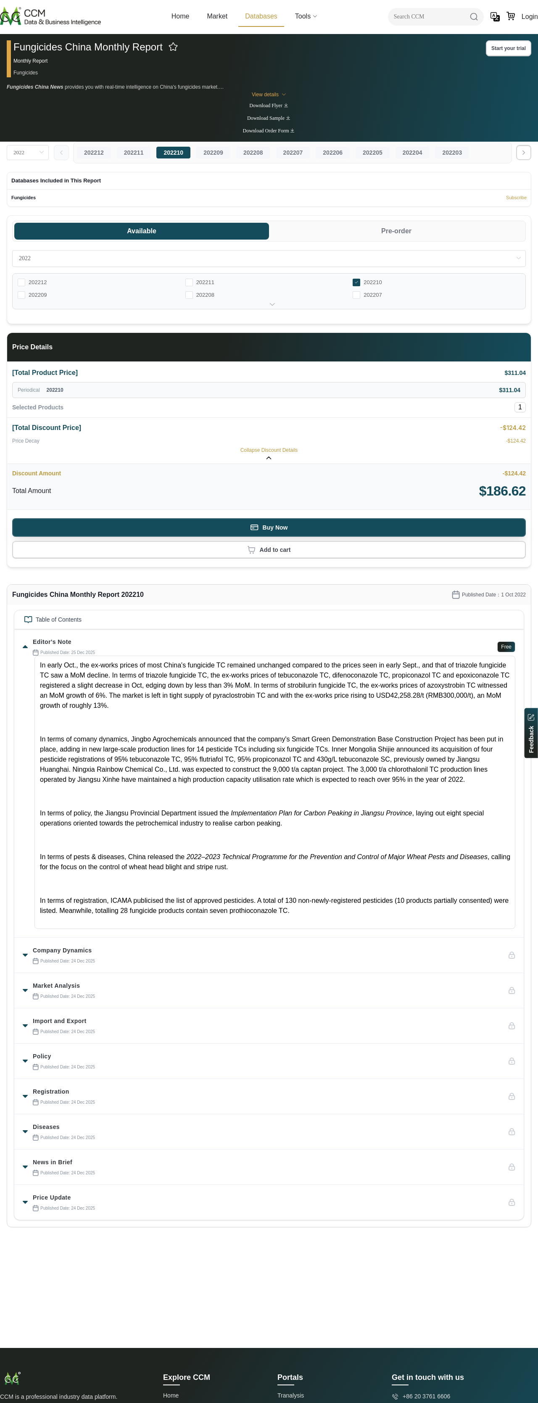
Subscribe (516, 197)
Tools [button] (306, 16)
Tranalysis (290, 1395)
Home (180, 16)
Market (217, 16)
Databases (261, 16)
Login (530, 16)
